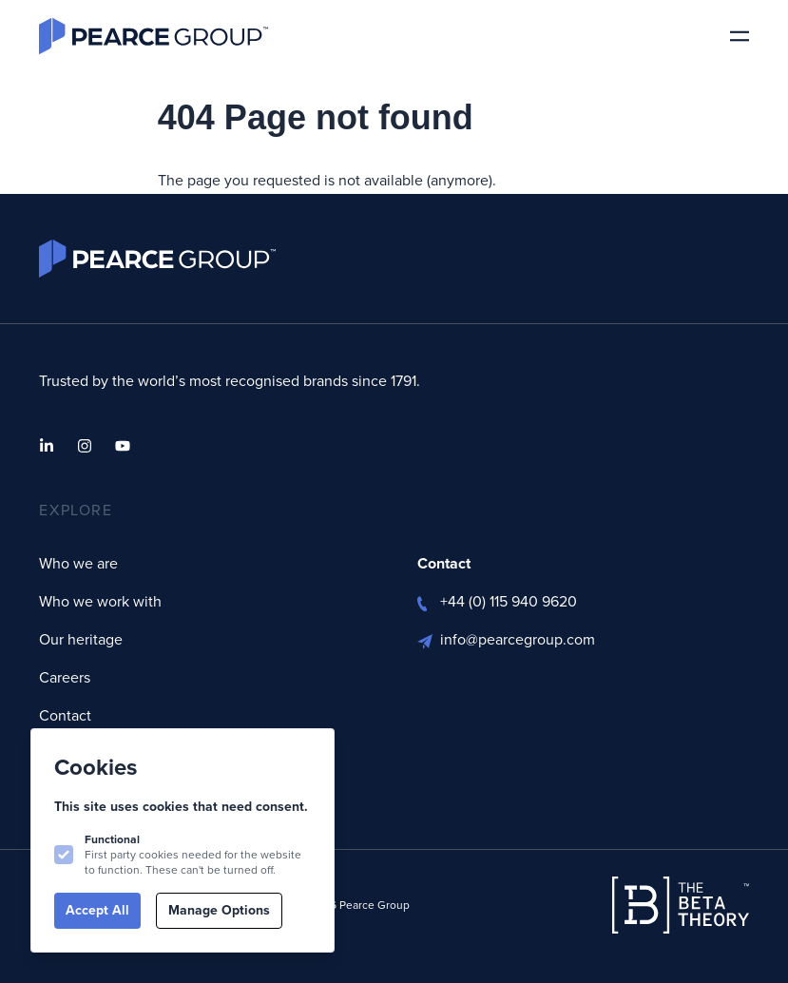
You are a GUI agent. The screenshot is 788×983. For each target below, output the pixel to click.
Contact (65, 715)
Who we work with (100, 601)
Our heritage (81, 639)
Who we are (78, 563)
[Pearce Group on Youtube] (122, 445)
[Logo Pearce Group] (153, 36)
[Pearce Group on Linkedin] (46, 445)
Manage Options (219, 910)
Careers (64, 677)
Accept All (97, 910)
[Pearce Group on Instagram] (84, 445)
